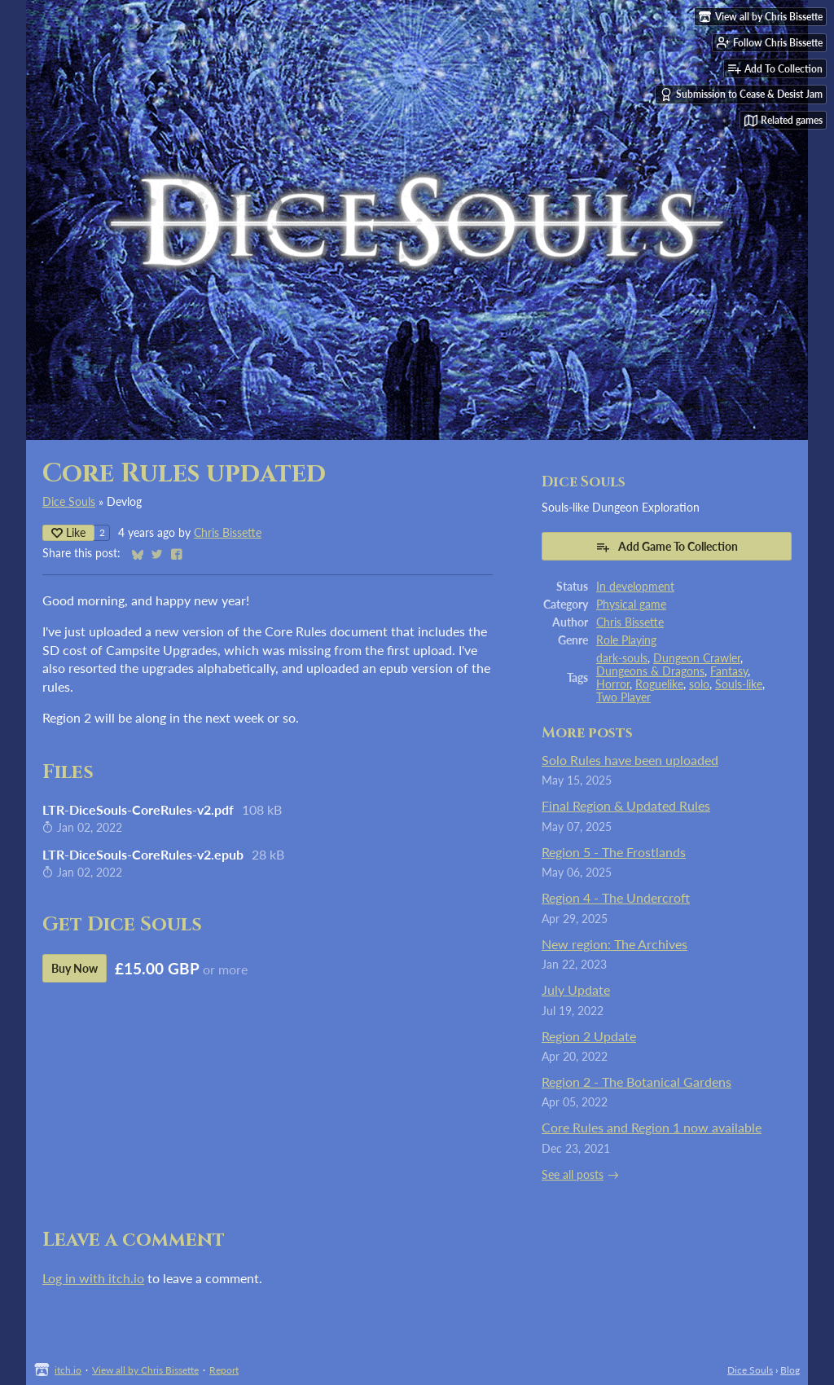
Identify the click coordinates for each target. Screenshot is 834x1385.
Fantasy (729, 671)
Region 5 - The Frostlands (614, 852)
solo (699, 684)
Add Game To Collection (666, 546)
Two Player (623, 697)
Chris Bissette (227, 532)
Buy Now (74, 968)
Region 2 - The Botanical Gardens (636, 1081)
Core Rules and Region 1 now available (652, 1127)
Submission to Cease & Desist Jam (741, 94)
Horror (613, 684)
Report (224, 1370)
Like (68, 532)
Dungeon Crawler (696, 658)
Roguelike (659, 684)
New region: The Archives (614, 944)
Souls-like (738, 684)
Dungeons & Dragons (650, 671)
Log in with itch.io (93, 1278)
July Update (576, 989)
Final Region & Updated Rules (626, 805)
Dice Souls (68, 501)
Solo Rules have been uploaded (630, 759)
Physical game (631, 604)
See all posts (573, 1174)
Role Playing (626, 640)
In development (635, 586)
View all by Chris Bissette (145, 1370)
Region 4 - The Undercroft (616, 897)
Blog (790, 1370)
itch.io (68, 1370)
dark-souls (621, 658)
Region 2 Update (589, 1036)
